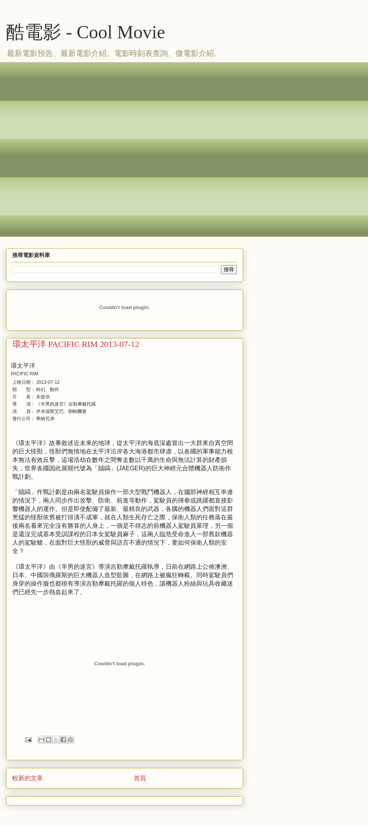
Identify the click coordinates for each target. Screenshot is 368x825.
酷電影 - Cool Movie (85, 32)
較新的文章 (27, 778)
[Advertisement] (86, 148)
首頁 (140, 778)
